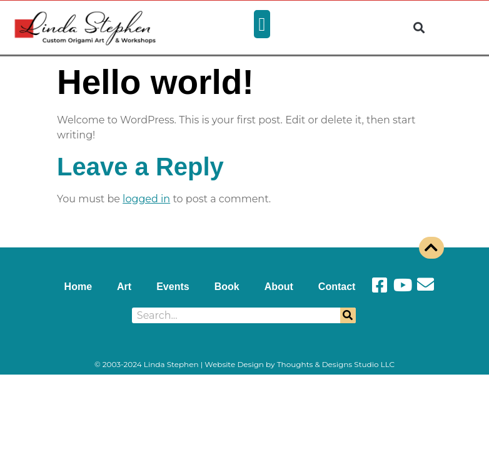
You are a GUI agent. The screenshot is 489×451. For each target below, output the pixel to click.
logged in (146, 199)
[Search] (348, 315)
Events (172, 286)
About (279, 286)
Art (124, 286)
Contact (337, 286)
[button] (262, 24)
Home (78, 286)
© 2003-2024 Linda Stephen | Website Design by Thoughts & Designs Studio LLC (244, 364)
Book (226, 286)
